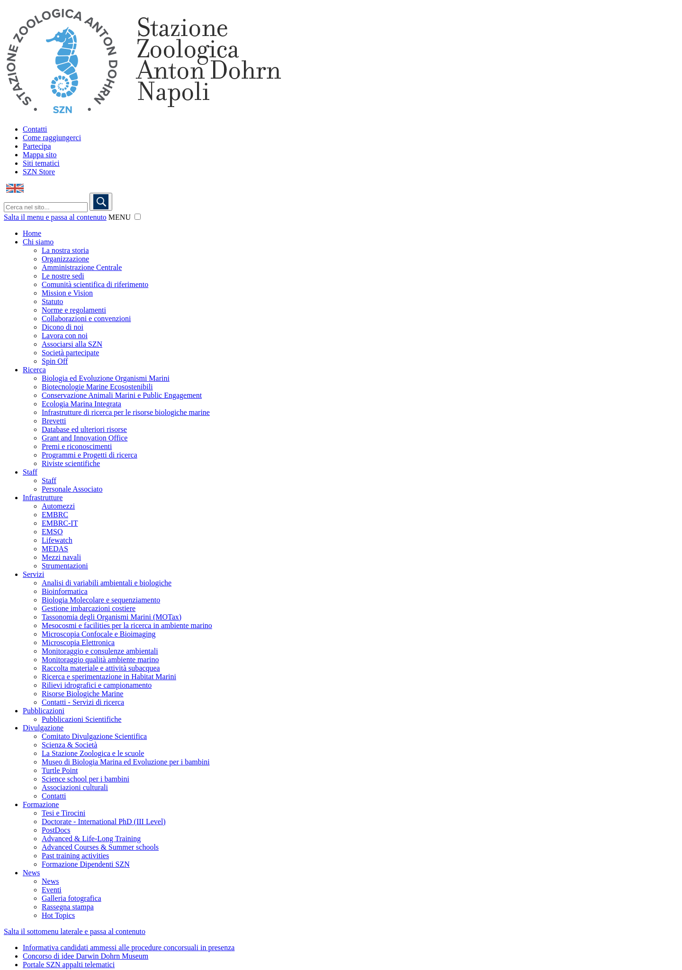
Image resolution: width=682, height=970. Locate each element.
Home (32, 233)
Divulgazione (43, 728)
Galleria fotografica (71, 898)
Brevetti (54, 421)
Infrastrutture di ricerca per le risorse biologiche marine (126, 412)
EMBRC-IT (60, 523)
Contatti (35, 129)
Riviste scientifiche (71, 463)
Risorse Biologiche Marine (82, 694)
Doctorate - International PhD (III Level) (104, 821)
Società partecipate (70, 353)
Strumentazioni (65, 566)
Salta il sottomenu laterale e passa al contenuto (74, 931)
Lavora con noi (65, 336)
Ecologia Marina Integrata (81, 404)
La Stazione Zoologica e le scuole (93, 753)
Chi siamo (38, 242)
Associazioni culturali (75, 787)
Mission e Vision (67, 293)
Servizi (33, 574)
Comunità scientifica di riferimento (95, 284)
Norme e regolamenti (74, 310)
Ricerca (34, 370)
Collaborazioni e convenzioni (86, 318)
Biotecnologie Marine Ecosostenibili (97, 387)
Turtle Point (60, 770)
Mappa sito (40, 155)
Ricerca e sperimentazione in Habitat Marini (109, 677)
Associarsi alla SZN (72, 344)
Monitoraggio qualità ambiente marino (100, 660)
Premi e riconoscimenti (77, 446)
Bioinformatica (65, 591)
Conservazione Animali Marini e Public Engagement (122, 395)
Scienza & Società (69, 745)
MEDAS (55, 549)
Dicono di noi (62, 327)
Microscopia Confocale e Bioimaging (98, 634)
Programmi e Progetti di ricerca (89, 455)
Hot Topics (58, 915)
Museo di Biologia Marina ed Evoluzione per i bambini (126, 762)
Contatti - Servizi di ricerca (83, 702)
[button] (138, 217)
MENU (119, 217)
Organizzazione (65, 259)
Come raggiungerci (52, 138)
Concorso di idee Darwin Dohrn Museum (85, 956)
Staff (30, 472)
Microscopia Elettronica (78, 642)
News (31, 873)
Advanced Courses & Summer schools (100, 847)
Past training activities (75, 856)
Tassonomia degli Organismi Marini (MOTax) (111, 617)
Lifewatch (57, 540)
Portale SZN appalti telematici (69, 965)
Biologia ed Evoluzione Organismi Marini (106, 378)
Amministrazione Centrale (82, 267)
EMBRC (55, 515)
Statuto (52, 301)
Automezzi (58, 506)
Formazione (41, 804)
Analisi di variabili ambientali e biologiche (106, 583)
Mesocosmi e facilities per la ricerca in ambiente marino (127, 625)
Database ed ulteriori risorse (84, 429)
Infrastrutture (43, 498)
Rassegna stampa (68, 907)
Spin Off (55, 361)
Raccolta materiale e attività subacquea (101, 668)
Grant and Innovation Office (84, 438)
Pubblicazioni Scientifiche (81, 719)
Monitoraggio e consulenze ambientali (100, 651)
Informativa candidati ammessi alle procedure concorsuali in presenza (128, 947)
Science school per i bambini (85, 779)
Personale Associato (72, 489)
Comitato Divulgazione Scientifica (94, 736)
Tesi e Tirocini (63, 813)
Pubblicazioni (43, 711)
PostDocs (56, 830)
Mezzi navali (61, 557)
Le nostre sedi (63, 276)
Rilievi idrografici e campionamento (97, 685)
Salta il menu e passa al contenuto (55, 217)
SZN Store (39, 172)
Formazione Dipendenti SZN (86, 864)
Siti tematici (41, 163)
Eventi (52, 890)
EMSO (52, 532)
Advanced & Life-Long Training (91, 839)
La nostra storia (65, 250)
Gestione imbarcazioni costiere (88, 608)
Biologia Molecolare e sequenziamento (101, 600)
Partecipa (37, 146)
